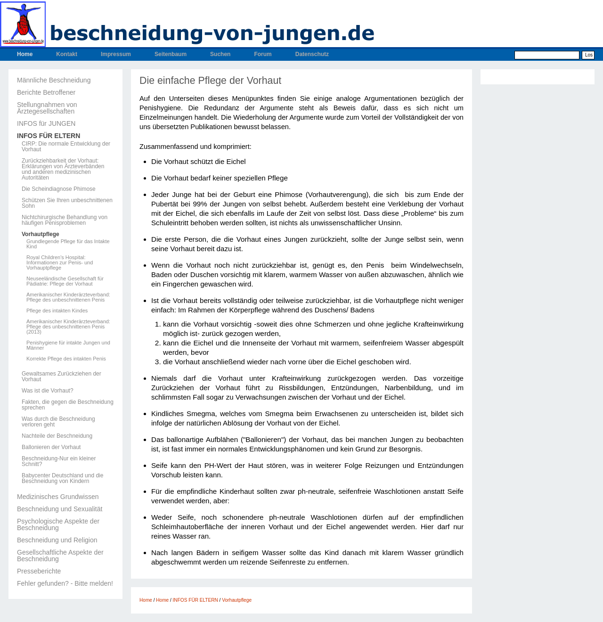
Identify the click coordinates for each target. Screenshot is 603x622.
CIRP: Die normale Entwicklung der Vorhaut (66, 146)
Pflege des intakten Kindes (57, 310)
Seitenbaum (171, 54)
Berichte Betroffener (46, 92)
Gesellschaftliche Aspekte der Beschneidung (60, 555)
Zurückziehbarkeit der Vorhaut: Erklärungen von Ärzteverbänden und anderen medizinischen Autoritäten (63, 169)
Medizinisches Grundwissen (58, 496)
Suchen (220, 54)
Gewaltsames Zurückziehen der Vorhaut (61, 376)
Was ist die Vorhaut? (47, 390)
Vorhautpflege (40, 234)
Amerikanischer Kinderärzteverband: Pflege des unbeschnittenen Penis (68, 297)
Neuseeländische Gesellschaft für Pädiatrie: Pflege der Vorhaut (65, 281)
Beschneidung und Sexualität (59, 509)
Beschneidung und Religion (57, 540)
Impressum (116, 54)
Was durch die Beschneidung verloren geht (58, 421)
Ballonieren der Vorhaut (51, 447)
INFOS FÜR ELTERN (48, 135)
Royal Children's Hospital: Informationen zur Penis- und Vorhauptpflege (59, 262)
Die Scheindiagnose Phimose (59, 189)
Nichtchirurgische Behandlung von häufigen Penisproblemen (64, 220)
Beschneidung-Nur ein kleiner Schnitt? (59, 461)
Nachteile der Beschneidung (57, 436)
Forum (262, 54)
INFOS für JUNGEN (46, 123)
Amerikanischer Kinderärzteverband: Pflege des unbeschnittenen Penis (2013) (68, 327)
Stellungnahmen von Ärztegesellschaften (47, 108)
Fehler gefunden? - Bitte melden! (65, 583)
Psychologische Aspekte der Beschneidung (58, 524)
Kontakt (66, 54)
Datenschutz (312, 54)
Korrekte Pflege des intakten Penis (66, 358)
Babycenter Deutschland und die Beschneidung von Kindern (62, 478)
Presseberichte (39, 571)
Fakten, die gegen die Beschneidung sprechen (68, 404)
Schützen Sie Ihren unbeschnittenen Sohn (67, 203)
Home (25, 54)
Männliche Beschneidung (53, 80)
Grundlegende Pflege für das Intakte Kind (68, 244)
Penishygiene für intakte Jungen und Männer (68, 345)
